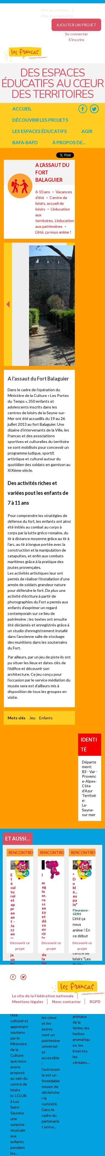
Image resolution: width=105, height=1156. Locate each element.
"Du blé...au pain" (75, 890)
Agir (86, 131)
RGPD (95, 1001)
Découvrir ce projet (20, 946)
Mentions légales (27, 1001)
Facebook (82, 108)
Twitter (94, 108)
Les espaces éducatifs (39, 131)
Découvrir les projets (40, 120)
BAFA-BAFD (25, 142)
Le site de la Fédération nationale (42, 995)
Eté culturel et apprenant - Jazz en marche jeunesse (13, 921)
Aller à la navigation (57, 15)
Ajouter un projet (76, 24)
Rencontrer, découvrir (20, 186)
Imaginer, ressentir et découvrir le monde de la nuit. (44, 921)
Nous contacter (66, 1001)
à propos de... (69, 142)
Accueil (22, 109)
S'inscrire (76, 39)
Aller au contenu (55, 10)
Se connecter (76, 34)
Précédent (8, 357)
